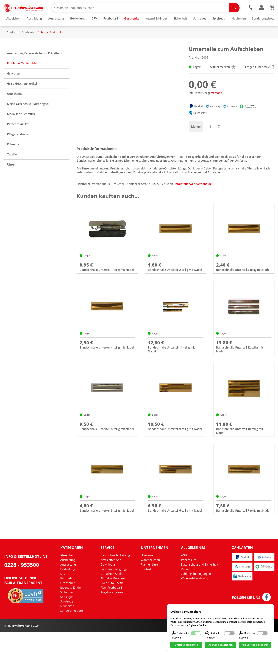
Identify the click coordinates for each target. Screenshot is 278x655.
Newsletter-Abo (111, 583)
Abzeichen (67, 578)
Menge (196, 137)
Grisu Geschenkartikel (22, 94)
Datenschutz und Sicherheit (199, 587)
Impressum (188, 583)
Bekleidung (67, 592)
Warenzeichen (150, 583)
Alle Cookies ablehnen (220, 644)
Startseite (13, 42)
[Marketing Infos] (241, 633)
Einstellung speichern (186, 644)
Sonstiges (66, 620)
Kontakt (146, 592)
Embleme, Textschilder (51, 42)
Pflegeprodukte (17, 145)
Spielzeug (66, 624)
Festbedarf (67, 601)
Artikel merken (223, 77)
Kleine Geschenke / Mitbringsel (28, 114)
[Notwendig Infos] (174, 633)
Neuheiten (67, 629)
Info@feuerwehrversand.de (193, 194)
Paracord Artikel (18, 134)
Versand (216, 103)
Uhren (11, 175)
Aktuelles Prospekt (113, 601)
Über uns (147, 578)
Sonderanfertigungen (115, 592)
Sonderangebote (71, 633)
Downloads (108, 587)
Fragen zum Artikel (259, 77)
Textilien (12, 165)
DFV (63, 597)
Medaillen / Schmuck (21, 124)
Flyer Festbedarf (111, 610)
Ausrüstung (68, 587)
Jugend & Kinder (71, 610)
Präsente (13, 155)
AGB (184, 578)
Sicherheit (67, 615)
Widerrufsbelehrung (194, 601)
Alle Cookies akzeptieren (255, 644)
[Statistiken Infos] (207, 633)
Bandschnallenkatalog (115, 578)
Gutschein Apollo (112, 597)
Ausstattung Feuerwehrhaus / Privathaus (35, 64)
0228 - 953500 (21, 587)
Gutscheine (14, 104)
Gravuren (13, 84)
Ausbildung (67, 583)
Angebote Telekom (113, 615)
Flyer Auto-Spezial (112, 606)
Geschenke (28, 42)
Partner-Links (150, 587)
